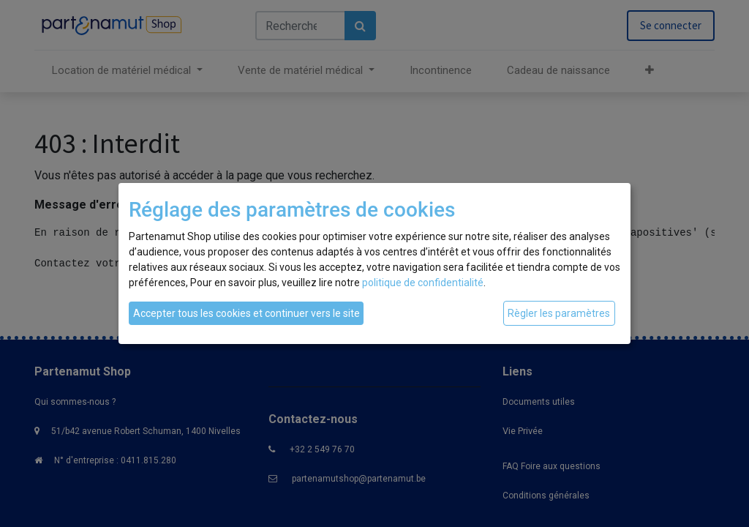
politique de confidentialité (422, 282)
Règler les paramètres (559, 313)
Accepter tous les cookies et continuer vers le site (246, 313)
